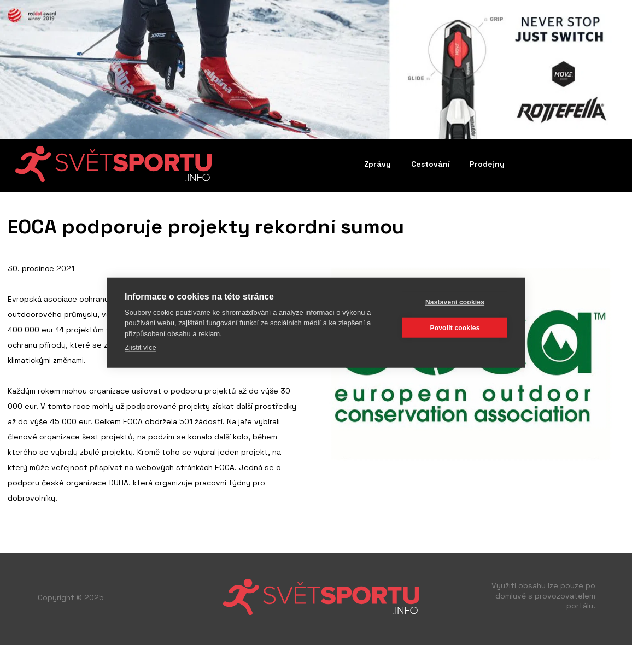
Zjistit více (140, 347)
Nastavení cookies (454, 302)
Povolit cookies (454, 327)
